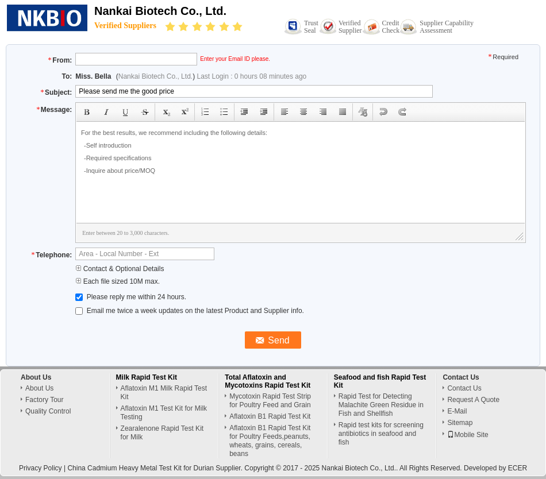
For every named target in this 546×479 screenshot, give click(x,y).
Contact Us (464, 388)
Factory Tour (44, 400)
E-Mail (457, 411)
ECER (517, 468)
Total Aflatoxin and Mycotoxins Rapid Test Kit (267, 381)
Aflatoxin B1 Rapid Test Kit (269, 416)
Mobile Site (467, 435)
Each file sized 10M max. (117, 281)
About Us (39, 388)
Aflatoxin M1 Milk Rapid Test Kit (164, 392)
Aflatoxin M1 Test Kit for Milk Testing (164, 412)
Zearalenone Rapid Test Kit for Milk (162, 432)
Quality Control (48, 411)
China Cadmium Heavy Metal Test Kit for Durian (140, 468)
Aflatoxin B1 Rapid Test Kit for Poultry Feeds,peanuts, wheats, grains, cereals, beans (269, 441)
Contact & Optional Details (119, 269)
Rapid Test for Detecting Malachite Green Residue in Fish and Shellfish (381, 405)
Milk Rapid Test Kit (146, 377)
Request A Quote (473, 400)
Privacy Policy (40, 468)
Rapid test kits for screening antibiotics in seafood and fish (381, 433)
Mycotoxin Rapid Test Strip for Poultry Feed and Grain (270, 400)
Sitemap (459, 423)
